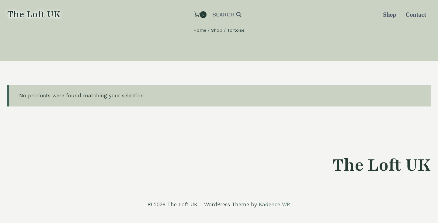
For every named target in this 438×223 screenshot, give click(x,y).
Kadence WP (274, 204)
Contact (415, 14)
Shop (389, 14)
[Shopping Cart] (200, 14)
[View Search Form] (227, 15)
